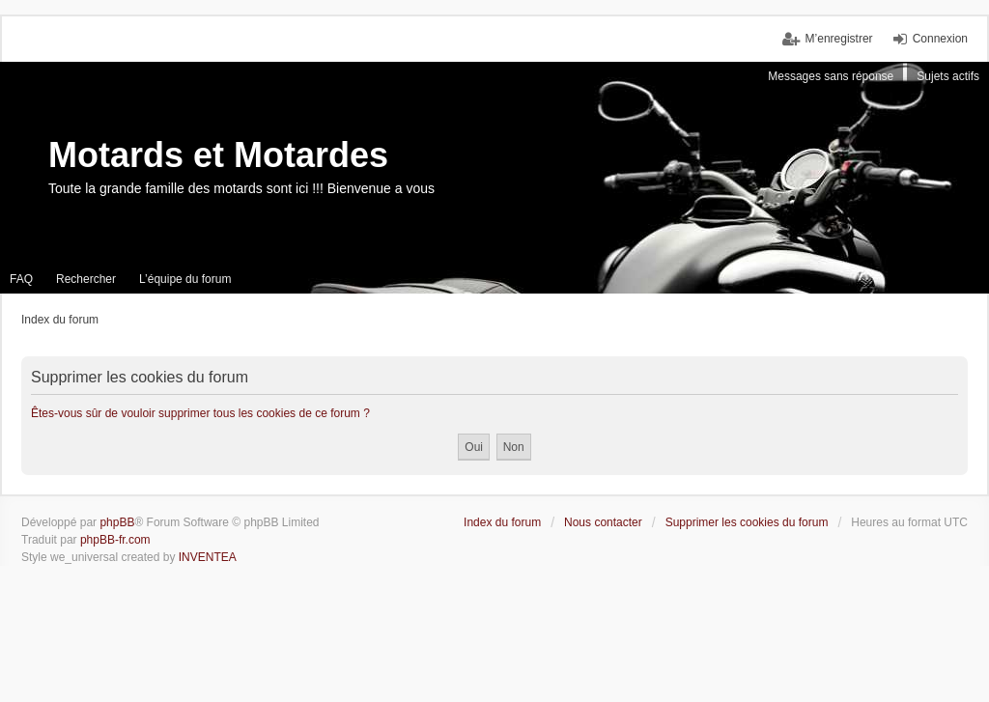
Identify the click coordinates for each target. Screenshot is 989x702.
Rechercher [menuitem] (86, 279)
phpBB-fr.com (115, 540)
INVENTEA (208, 557)
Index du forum (502, 522)
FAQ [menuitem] (21, 279)
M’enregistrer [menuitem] (839, 38)
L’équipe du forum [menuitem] (185, 279)
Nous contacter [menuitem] (603, 522)
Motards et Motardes (218, 155)
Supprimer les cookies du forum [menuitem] (747, 522)
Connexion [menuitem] (940, 38)
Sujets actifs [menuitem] (948, 76)
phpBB (116, 522)
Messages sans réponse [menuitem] (830, 76)
